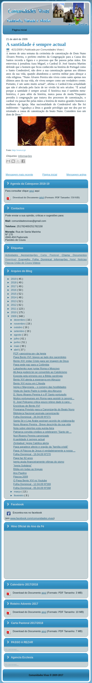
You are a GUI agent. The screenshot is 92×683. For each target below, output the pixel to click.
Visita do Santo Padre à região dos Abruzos (37, 390)
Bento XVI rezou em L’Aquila (29, 383)
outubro (18, 327)
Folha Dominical (43, 259)
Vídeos (36, 262)
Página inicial (19, 30)
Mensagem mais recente (19, 174)
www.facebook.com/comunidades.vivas (32, 518)
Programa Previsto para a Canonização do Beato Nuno (44, 409)
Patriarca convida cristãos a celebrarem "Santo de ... (42, 431)
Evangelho (25, 259)
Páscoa (9, 262)
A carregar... (12, 649)
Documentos (80, 255)
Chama (67, 255)
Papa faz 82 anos (23, 458)
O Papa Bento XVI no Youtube (30, 480)
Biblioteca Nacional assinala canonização (36, 413)
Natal (74, 259)
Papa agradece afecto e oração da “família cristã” (40, 446)
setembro (19, 331)
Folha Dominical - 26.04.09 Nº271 (32, 417)
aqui (31, 190)
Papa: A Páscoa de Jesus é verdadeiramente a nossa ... (44, 450)
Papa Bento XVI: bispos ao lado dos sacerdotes (39, 357)
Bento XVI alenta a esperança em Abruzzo (36, 379)
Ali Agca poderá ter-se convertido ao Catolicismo (40, 372)
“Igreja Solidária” (22, 465)
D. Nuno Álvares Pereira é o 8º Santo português (40, 394)
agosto (18, 334)
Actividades (13, 255)
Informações (25, 156)
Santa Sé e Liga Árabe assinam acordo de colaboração (44, 420)
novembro (20, 323)
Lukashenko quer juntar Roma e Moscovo (36, 368)
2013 (14, 301)
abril (16, 349)
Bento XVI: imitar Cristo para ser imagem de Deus (41, 361)
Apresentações (30, 255)
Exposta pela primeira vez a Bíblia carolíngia (38, 376)
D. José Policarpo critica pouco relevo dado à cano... (42, 402)
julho (17, 338)
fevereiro (19, 495)
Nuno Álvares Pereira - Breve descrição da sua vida (42, 424)
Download (11, 259)
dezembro (20, 319)
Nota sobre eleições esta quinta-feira (33, 428)
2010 (14, 312)
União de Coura (23, 262)
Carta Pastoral (51, 255)
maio (17, 346)
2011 (14, 308)
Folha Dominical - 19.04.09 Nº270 (32, 454)
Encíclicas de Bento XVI (26, 405)
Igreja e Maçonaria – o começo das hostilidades (39, 387)
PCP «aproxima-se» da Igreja (29, 353)
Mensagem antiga (76, 174)
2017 (14, 286)
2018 (14, 282)
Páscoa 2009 (20, 476)
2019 (14, 278)
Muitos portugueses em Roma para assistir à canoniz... (43, 398)
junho (17, 342)
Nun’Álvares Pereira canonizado (31, 435)
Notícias (82, 259)
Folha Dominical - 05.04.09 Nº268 (32, 488)
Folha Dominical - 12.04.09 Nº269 (32, 484)
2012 (14, 304)
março (18, 491)
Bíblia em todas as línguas (28, 469)
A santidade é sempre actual (36, 44)
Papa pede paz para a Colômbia (31, 364)
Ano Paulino (20, 473)
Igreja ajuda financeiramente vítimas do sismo (38, 461)
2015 (14, 293)
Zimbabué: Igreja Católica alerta (31, 443)
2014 (14, 297)
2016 (14, 290)
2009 (14, 316)
